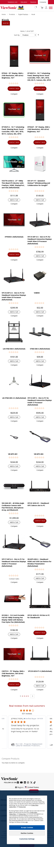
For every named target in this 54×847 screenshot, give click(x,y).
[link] (27, 745)
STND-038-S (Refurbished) (40, 349)
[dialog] (27, 818)
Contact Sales (14, 579)
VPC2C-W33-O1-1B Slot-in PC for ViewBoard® (38, 616)
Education (24, 2)
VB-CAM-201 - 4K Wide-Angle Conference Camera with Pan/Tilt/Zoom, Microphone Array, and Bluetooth (13, 506)
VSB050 (37, 293)
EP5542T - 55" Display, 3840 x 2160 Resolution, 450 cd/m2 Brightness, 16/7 (38, 129)
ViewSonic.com (12, 2)
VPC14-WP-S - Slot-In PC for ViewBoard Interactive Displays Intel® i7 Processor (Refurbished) (39, 401)
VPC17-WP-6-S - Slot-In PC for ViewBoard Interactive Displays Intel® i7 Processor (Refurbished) (14, 562)
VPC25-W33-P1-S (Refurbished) (40, 671)
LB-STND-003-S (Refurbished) (14, 349)
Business (33, 2)
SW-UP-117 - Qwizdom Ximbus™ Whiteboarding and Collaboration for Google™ (38, 183)
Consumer (43, 2)
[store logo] (18, 8)
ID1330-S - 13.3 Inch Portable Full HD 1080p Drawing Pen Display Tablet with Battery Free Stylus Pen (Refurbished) (13, 618)
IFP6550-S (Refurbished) (14, 237)
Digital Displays (23, 14)
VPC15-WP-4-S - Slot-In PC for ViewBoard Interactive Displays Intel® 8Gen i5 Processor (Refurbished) (39, 240)
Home (4, 14)
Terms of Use (22, 807)
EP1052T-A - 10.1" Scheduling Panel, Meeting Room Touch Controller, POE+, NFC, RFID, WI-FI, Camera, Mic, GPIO (13, 130)
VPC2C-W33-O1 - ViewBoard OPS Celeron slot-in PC (38, 504)
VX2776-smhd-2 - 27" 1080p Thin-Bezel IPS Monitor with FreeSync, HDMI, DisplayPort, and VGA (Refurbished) (13, 184)
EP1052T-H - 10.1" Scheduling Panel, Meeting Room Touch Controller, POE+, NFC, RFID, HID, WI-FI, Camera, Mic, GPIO (39, 76)
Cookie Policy (12, 807)
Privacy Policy (34, 805)
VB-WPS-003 (38, 454)
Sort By (17, 35)
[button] (14, 94)
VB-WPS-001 (12, 454)
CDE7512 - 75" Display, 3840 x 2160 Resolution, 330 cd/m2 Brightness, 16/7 (13, 673)
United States (32, 787)
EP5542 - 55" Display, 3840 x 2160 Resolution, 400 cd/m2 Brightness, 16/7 (12, 75)
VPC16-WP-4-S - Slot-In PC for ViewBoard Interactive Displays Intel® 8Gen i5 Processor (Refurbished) (14, 296)
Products (12, 14)
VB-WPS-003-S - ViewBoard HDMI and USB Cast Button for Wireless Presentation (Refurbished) (39, 562)
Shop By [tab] (6, 23)
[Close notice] (44, 798)
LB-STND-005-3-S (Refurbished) (14, 398)
